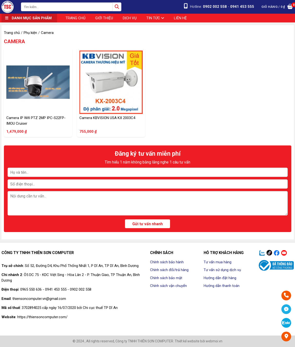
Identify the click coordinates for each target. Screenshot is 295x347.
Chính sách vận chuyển (168, 286)
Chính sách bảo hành (167, 262)
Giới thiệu (104, 18)
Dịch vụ (130, 18)
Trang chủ (76, 18)
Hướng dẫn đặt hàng (220, 278)
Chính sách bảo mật (166, 278)
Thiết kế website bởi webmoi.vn (198, 341)
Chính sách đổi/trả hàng (169, 270)
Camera (14, 41)
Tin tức (155, 18)
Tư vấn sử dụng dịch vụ (222, 270)
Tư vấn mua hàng (217, 262)
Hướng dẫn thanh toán (221, 286)
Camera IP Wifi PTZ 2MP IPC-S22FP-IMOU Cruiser (36, 121)
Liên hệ (180, 18)
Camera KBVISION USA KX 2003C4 (107, 118)
